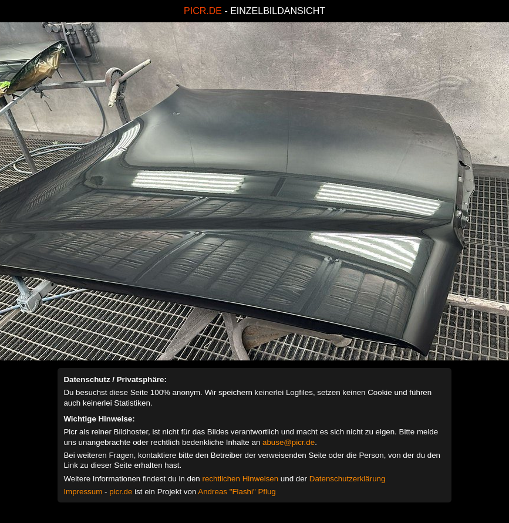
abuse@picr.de (288, 442)
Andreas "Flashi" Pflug (236, 491)
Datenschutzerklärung (347, 478)
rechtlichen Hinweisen (240, 478)
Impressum (82, 491)
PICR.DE (203, 11)
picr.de (120, 491)
